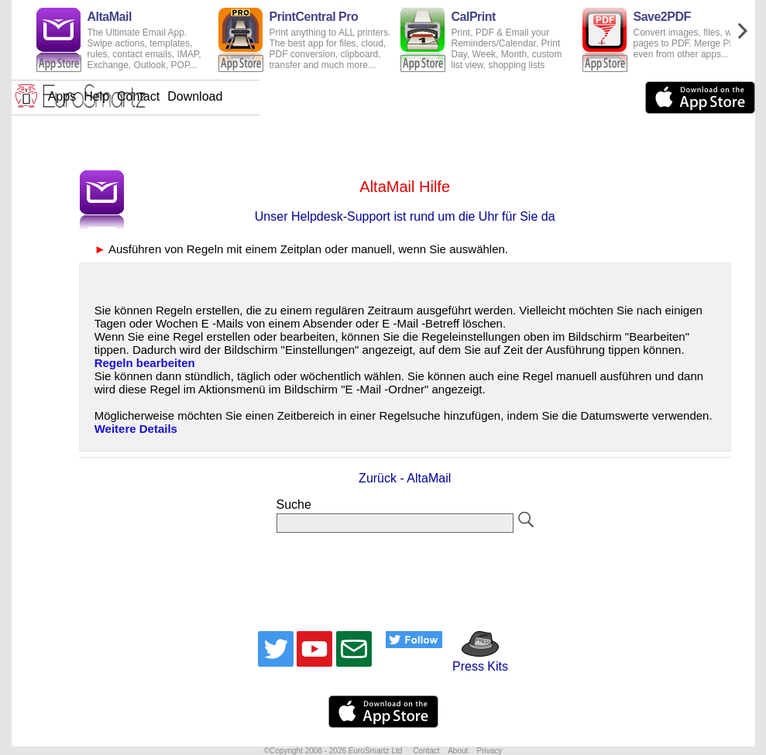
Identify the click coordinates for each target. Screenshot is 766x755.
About (458, 750)
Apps (310, 96)
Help (344, 96)
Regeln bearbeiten (144, 362)
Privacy (489, 750)
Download (442, 96)
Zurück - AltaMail (405, 478)
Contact (386, 96)
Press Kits (475, 659)
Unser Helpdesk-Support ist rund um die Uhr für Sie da (405, 216)
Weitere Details (135, 428)
